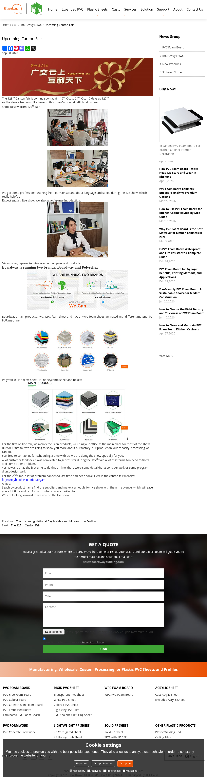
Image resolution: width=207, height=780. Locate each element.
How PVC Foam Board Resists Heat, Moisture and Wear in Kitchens (179, 173)
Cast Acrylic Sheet (166, 694)
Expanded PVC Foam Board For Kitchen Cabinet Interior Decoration (179, 149)
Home (52, 9)
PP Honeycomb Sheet (68, 737)
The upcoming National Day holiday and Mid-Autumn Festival (56, 521)
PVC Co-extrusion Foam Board (23, 704)
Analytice (94, 770)
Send (103, 648)
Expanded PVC (72, 9)
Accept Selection (103, 763)
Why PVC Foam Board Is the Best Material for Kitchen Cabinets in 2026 (181, 234)
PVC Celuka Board (14, 699)
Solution (147, 9)
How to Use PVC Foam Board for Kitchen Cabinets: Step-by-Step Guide (181, 214)
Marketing (130, 770)
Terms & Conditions (93, 642)
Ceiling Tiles (163, 737)
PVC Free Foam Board (17, 694)
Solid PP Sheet (114, 732)
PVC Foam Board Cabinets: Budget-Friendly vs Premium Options (178, 193)
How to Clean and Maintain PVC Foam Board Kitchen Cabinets (180, 334)
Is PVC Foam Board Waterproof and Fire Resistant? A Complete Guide (180, 254)
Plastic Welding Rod (168, 732)
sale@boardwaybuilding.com (103, 561)
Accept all (125, 763)
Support (163, 9)
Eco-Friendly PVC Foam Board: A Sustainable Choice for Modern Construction (180, 295)
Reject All (81, 763)
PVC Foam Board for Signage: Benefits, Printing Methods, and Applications (180, 275)
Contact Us (195, 9)
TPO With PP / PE (116, 737)
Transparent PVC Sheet (69, 694)
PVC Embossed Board (17, 709)
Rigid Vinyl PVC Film (66, 709)
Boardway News (31, 24)
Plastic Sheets (97, 9)
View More (166, 362)
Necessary (77, 770)
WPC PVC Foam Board (119, 694)
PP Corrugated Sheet (67, 732)
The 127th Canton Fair (25, 525)
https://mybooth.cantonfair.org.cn (23, 479)
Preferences (112, 770)
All (15, 24)
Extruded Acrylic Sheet (170, 699)
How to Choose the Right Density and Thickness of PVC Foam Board (181, 315)
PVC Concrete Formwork (19, 732)
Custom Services (124, 9)
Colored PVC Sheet (66, 704)
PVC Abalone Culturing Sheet (73, 715)
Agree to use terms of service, (73, 641)
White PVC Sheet (65, 699)
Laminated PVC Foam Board (21, 715)
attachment (53, 631)
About (178, 9)
